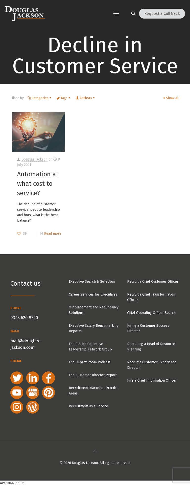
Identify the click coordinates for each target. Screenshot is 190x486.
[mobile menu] (116, 13)
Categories (39, 98)
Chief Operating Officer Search (151, 313)
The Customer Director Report (93, 375)
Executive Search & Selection (92, 281)
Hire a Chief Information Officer (152, 380)
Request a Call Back (162, 13)
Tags (63, 98)
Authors (85, 98)
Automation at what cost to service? (37, 183)
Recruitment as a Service (88, 406)
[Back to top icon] (95, 450)
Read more (52, 233)
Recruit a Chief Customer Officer (152, 281)
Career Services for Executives (93, 294)
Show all (171, 98)
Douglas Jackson (35, 159)
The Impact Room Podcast (89, 362)
